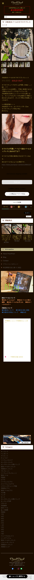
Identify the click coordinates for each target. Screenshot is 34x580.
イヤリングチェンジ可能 (9, 486)
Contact (6, 260)
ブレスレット (5, 471)
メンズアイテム (6, 538)
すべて (5, 206)
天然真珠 (4, 505)
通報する (29, 216)
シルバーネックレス (7, 542)
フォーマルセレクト (7, 536)
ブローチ (4, 503)
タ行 (2, 521)
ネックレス (4, 451)
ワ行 (2, 534)
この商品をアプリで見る (17, 194)
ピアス (3, 479)
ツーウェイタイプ (7, 460)
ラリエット (4, 456)
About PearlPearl (9, 253)
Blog (4, 257)
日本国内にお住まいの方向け (17, 188)
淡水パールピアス (7, 490)
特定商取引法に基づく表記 (12, 267)
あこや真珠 (4, 510)
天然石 (3, 477)
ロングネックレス (7, 462)
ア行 (2, 514)
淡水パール (4, 475)
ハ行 (2, 525)
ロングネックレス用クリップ (10, 464)
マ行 (2, 527)
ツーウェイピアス (7, 482)
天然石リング (5, 547)
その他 (3, 492)
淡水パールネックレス (8, 466)
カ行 (2, 516)
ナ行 (2, 523)
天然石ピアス (5, 488)
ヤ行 (2, 529)
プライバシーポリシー (10, 264)
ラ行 (2, 531)
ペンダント (4, 453)
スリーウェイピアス (7, 484)
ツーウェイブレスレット (9, 473)
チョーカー (4, 458)
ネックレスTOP (6, 501)
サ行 (2, 518)
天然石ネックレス (7, 469)
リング (3, 495)
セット (3, 497)
